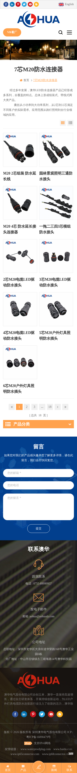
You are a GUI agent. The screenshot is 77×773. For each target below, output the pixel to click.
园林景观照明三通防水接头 (55, 176)
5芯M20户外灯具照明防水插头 (54, 336)
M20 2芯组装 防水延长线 (19, 176)
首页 (24, 80)
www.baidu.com (62, 749)
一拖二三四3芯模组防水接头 (55, 229)
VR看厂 (12, 32)
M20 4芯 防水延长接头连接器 (19, 229)
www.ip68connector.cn (55, 754)
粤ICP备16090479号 (38, 737)
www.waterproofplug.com (36, 749)
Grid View (63, 123)
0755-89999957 (42, 583)
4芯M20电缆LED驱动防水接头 (18, 336)
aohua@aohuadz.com (42, 616)
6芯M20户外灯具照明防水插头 (18, 389)
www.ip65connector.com (24, 754)
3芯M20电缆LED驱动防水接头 (55, 282)
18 (50, 407)
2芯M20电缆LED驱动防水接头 (18, 282)
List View (70, 123)
